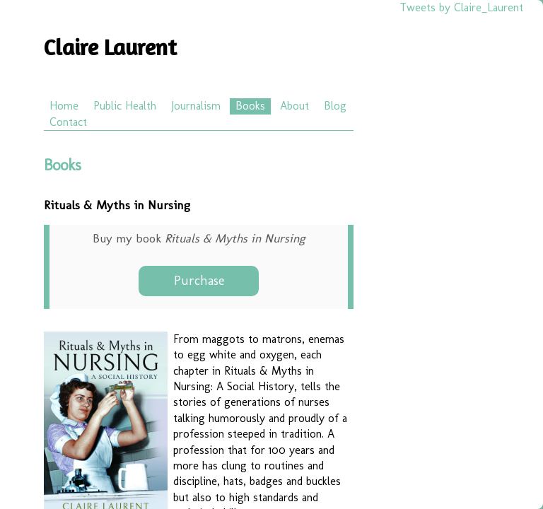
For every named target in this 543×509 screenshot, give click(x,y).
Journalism (196, 105)
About (294, 105)
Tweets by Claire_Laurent (461, 7)
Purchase (199, 280)
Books (250, 105)
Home (63, 105)
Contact (68, 122)
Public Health (124, 105)
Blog (335, 105)
